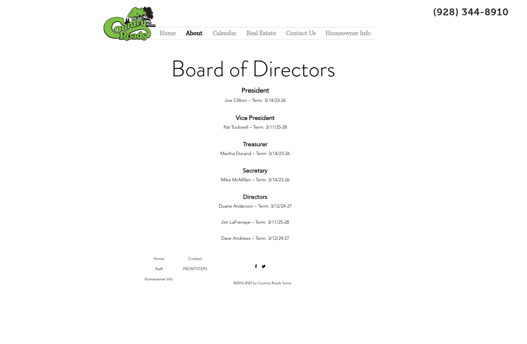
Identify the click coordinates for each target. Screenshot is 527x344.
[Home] (159, 259)
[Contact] (195, 259)
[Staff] (159, 269)
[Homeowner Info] (159, 279)
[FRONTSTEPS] (195, 269)
